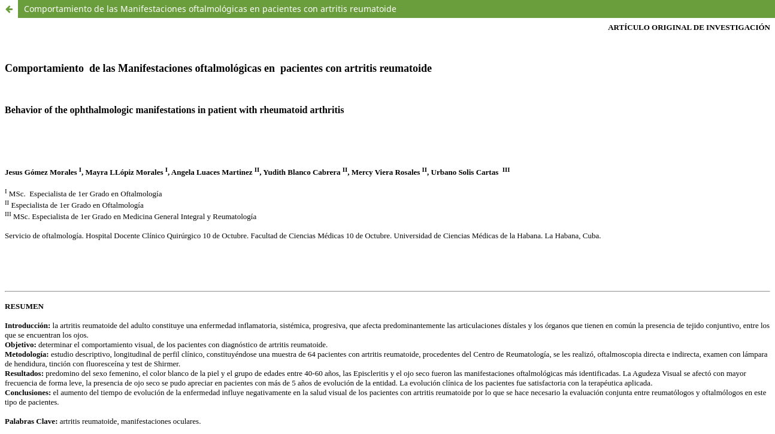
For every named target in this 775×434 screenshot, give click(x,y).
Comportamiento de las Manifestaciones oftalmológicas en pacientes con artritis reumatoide (210, 8)
